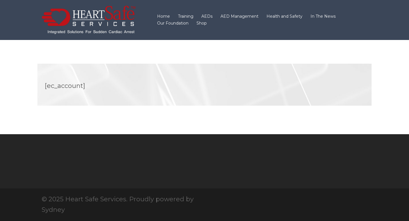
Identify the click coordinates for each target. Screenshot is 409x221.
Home (163, 16)
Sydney (53, 210)
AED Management (239, 16)
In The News (323, 16)
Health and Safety (284, 16)
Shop (202, 23)
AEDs (206, 16)
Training (185, 16)
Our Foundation (173, 23)
